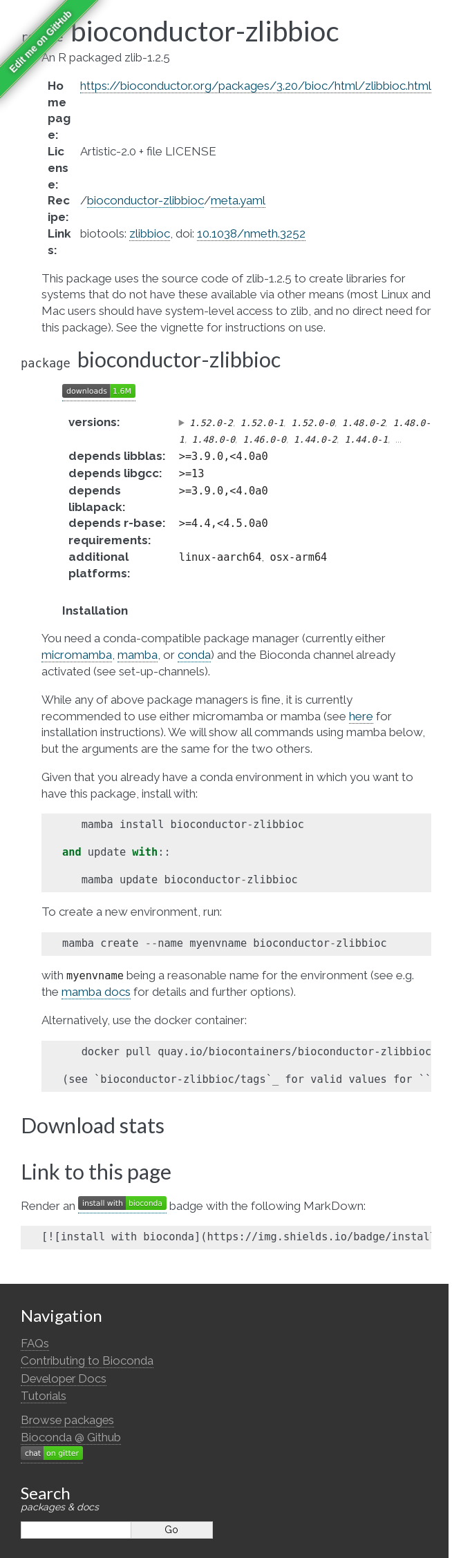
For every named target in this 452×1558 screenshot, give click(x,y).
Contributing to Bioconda (87, 1360)
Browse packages (67, 1420)
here (361, 716)
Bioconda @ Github (71, 1437)
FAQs (35, 1343)
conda (194, 655)
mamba (137, 655)
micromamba (76, 655)
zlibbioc (149, 233)
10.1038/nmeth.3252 (251, 233)
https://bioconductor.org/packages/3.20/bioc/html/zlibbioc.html (255, 86)
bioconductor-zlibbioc (145, 200)
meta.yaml (238, 200)
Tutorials (43, 1396)
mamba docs (96, 992)
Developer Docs (63, 1378)
